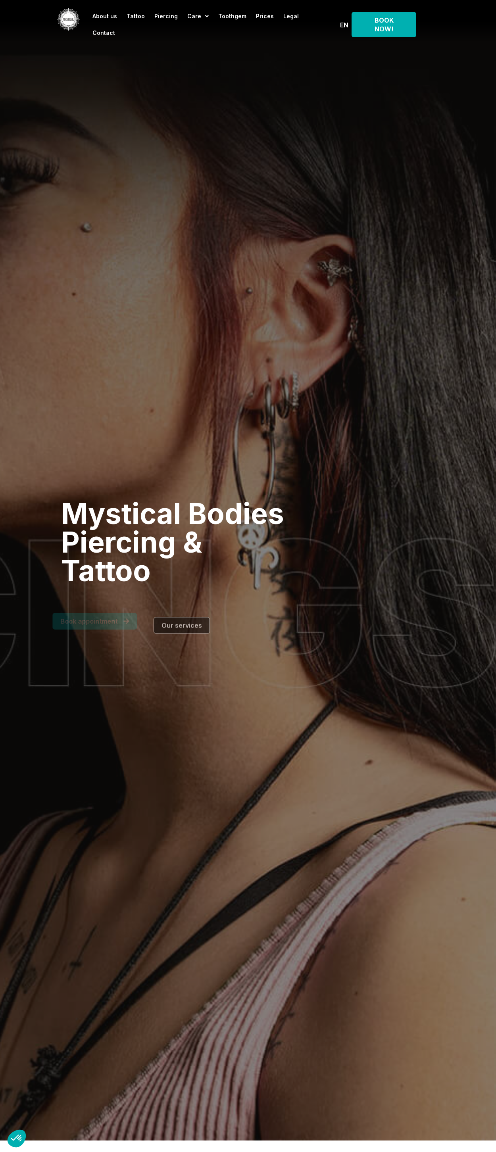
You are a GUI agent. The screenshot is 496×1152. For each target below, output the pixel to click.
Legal (291, 16)
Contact (103, 32)
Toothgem (232, 16)
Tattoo (136, 16)
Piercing (166, 16)
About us (104, 16)
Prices (265, 16)
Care (198, 16)
